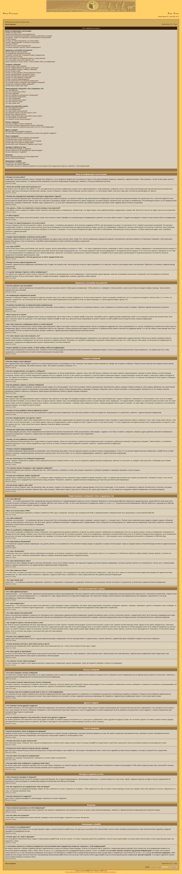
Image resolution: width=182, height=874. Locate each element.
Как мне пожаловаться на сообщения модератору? (21, 81)
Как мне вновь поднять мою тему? (16, 86)
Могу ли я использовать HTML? (15, 92)
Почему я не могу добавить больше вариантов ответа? (23, 73)
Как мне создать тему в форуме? (16, 66)
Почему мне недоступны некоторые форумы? (20, 76)
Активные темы (24, 22)
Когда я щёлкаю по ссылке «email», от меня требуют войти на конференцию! (30, 61)
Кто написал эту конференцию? (15, 163)
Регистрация (13, 13)
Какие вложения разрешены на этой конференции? (22, 156)
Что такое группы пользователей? (16, 111)
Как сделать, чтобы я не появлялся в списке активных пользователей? (28, 37)
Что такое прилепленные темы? (15, 100)
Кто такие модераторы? (13, 109)
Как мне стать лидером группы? (15, 114)
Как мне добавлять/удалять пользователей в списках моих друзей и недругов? (30, 133)
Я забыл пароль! (10, 39)
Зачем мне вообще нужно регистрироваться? (20, 34)
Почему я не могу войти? (13, 32)
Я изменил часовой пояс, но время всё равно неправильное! (25, 55)
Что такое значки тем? (12, 103)
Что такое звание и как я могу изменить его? (19, 60)
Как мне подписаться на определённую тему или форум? (23, 150)
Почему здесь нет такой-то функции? (17, 164)
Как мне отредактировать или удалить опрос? (20, 74)
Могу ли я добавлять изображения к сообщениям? (21, 95)
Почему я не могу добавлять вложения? (18, 77)
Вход (5, 13)
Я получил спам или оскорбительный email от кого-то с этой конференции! (29, 127)
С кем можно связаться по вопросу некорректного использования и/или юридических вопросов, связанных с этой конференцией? (47, 166)
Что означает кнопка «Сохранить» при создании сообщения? (25, 82)
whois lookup (138, 848)
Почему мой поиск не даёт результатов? (18, 139)
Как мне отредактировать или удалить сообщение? (22, 68)
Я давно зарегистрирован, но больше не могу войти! (22, 42)
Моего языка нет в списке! (13, 57)
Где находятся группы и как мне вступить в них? (21, 113)
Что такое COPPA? (11, 44)
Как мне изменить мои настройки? (16, 52)
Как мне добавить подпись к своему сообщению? (21, 69)
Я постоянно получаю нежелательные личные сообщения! (24, 125)
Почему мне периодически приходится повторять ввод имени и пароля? (28, 36)
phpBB (87, 870)
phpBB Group (69, 829)
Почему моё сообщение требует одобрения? (19, 84)
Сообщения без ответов (12, 22)
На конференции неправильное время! (18, 53)
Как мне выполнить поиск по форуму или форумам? (22, 138)
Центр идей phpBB (120, 839)
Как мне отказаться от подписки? (16, 152)
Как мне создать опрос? (13, 71)
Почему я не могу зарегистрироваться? (18, 46)
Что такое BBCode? (11, 90)
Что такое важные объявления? (15, 97)
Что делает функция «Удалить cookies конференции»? (23, 47)
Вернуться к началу (10, 183)
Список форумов (10, 24)
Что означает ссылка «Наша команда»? (18, 119)
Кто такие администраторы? (14, 108)
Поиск (176, 13)
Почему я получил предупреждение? (17, 79)
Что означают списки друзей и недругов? (18, 131)
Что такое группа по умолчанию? (16, 117)
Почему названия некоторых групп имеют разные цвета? (23, 116)
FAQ (170, 13)
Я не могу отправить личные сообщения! (18, 124)
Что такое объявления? (13, 98)
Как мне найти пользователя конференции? (19, 142)
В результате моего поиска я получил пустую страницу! (23, 141)
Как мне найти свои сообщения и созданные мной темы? (23, 144)
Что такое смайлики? (12, 93)
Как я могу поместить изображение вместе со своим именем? (25, 58)
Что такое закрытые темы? (14, 101)
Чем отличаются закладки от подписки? (18, 149)
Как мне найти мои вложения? (15, 158)
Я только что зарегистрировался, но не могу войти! (22, 41)
